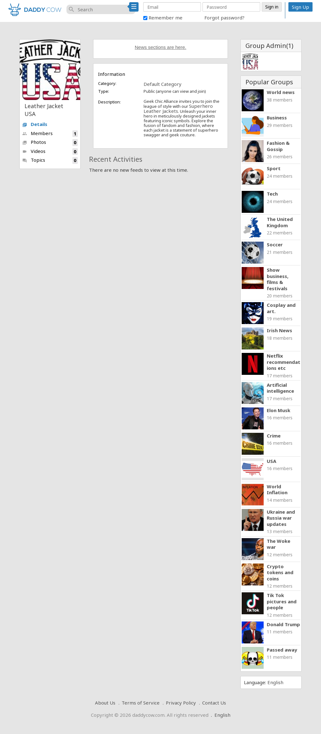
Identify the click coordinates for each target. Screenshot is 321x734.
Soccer (275, 244)
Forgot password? (224, 17)
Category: (107, 83)
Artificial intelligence (280, 388)
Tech (272, 194)
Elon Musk (278, 410)
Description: (109, 102)
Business (277, 117)
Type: (103, 91)
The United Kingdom (280, 222)
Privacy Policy (181, 703)
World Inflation (277, 489)
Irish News (279, 330)
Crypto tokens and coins (280, 572)
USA (271, 461)
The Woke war (278, 544)
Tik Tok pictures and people (282, 601)
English (275, 682)
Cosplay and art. (281, 308)
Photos (50, 142)
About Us (105, 703)
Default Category (163, 84)
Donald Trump (283, 624)
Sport (274, 168)
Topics (50, 160)
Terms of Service (141, 703)
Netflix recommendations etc (283, 362)
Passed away (282, 650)
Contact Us (214, 703)
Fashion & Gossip (278, 146)
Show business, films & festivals (277, 279)
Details (34, 124)
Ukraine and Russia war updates (281, 518)
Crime (274, 436)
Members (50, 133)
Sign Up (300, 7)
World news (281, 92)
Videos (50, 151)
